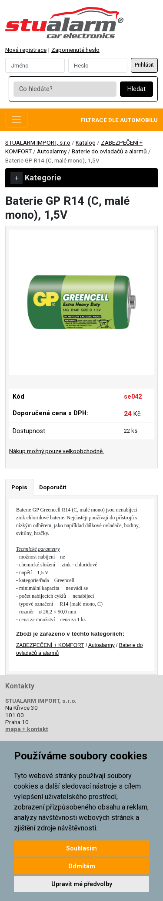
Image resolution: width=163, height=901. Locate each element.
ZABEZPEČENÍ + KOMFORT (50, 645)
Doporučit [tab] (52, 487)
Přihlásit (144, 65)
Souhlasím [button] (81, 848)
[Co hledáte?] (64, 89)
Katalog (86, 142)
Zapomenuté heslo (75, 49)
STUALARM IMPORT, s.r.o (37, 142)
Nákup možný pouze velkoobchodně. (56, 450)
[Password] (98, 65)
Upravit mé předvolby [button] (81, 884)
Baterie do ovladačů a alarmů (109, 151)
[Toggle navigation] (16, 120)
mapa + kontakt (26, 728)
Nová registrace (26, 49)
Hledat (136, 89)
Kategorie (35, 178)
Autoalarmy (52, 151)
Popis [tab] (19, 487)
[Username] (35, 65)
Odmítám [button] (81, 866)
